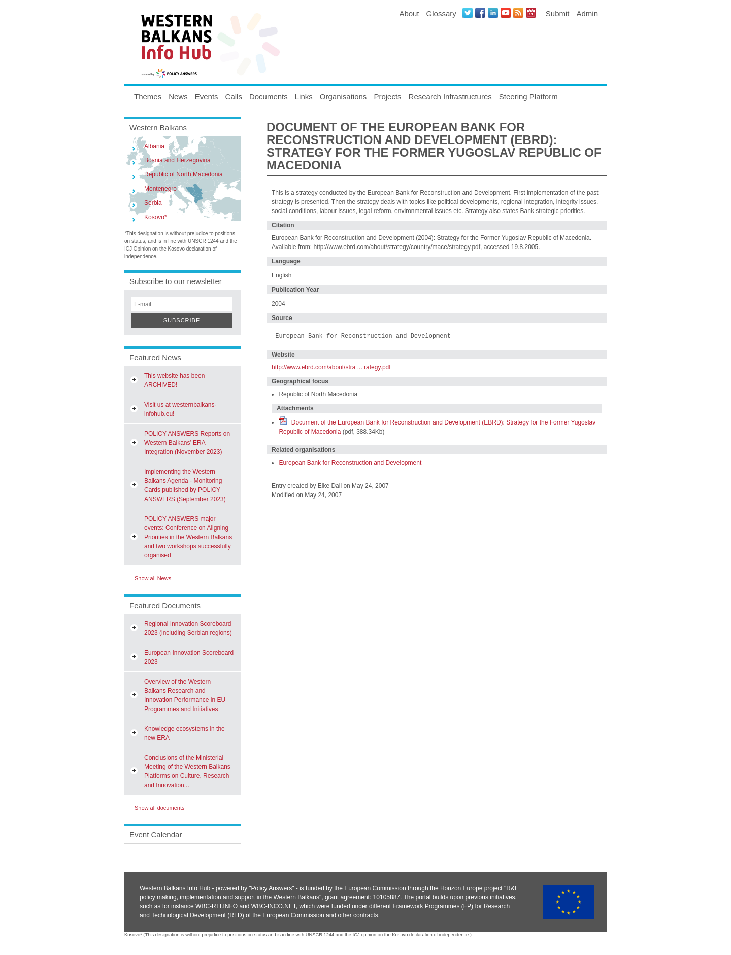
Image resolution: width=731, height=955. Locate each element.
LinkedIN (493, 13)
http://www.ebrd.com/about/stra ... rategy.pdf (331, 367)
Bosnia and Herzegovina (177, 160)
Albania (154, 146)
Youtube (506, 13)
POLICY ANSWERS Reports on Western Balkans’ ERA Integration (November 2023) (187, 442)
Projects (387, 96)
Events (206, 96)
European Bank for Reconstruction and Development (350, 462)
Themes (147, 96)
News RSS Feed (518, 13)
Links (304, 96)
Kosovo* (155, 217)
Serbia (153, 202)
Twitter (467, 13)
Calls (233, 96)
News (178, 96)
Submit (558, 13)
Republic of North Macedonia (183, 174)
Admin (587, 13)
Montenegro (160, 188)
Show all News (153, 578)
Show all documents (159, 808)
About (409, 13)
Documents (268, 96)
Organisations (343, 96)
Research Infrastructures (450, 96)
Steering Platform (528, 96)
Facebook (480, 13)
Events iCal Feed (531, 13)
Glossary (441, 13)
